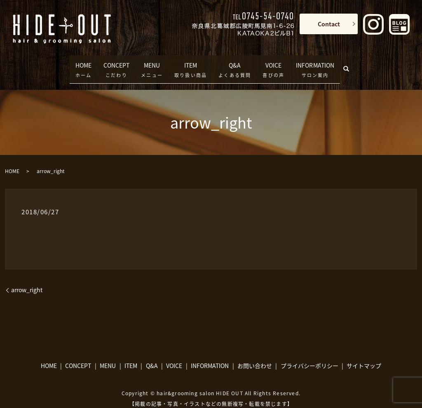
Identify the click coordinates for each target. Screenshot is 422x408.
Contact (329, 24)
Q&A (234, 62)
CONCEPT (113, 62)
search (358, 60)
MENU (152, 62)
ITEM (190, 62)
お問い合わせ (254, 353)
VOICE (273, 62)
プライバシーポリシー (309, 353)
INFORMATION (319, 62)
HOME (76, 62)
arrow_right (26, 277)
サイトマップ (364, 353)
